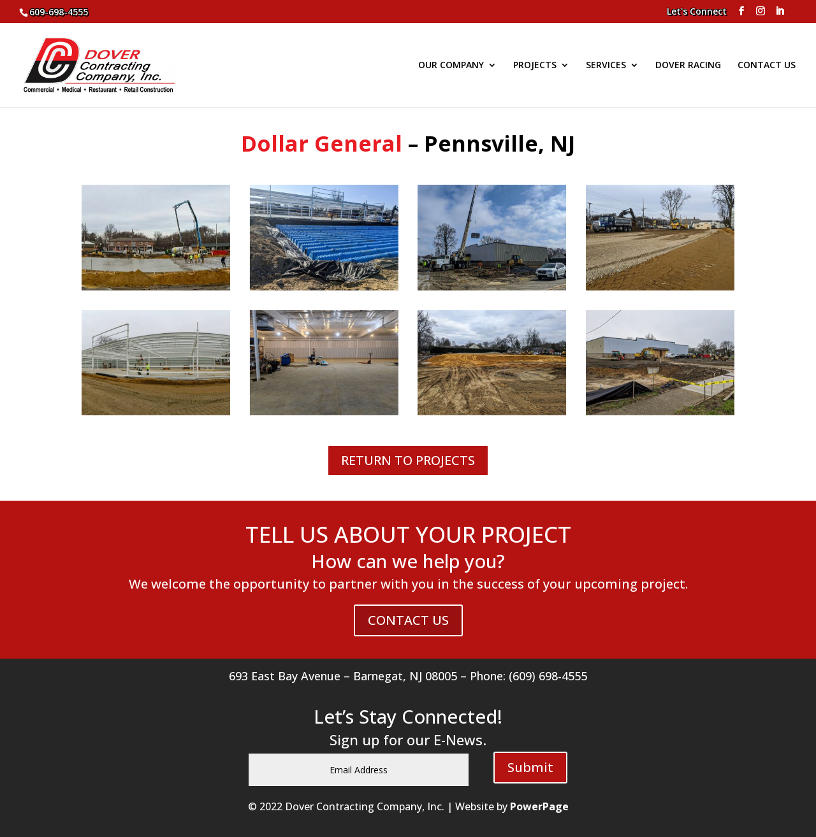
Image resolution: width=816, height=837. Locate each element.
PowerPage (539, 806)
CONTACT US (767, 66)
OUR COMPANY (451, 66)
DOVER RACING (688, 66)
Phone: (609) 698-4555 (528, 675)
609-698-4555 (58, 12)
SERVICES (606, 66)
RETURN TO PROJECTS (408, 460)
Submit (530, 767)
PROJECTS (535, 66)
